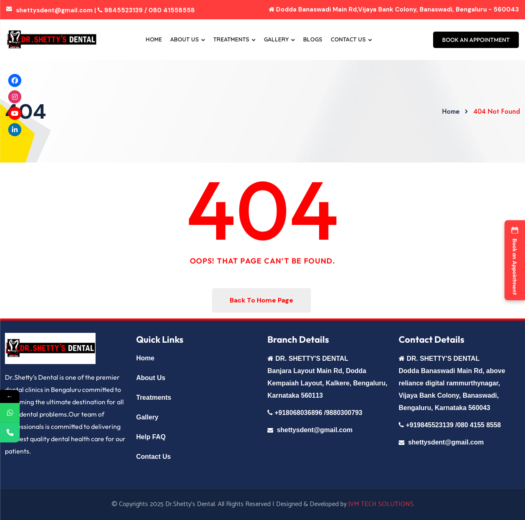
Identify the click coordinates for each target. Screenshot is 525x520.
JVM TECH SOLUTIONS (381, 504)
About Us (184, 39)
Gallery (276, 39)
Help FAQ (151, 436)
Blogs (312, 39)
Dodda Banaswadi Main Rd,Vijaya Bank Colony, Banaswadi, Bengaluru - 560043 (394, 9)
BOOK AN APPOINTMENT (476, 40)
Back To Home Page (261, 300)
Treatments (231, 39)
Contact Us (348, 39)
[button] (514, 260)
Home (154, 39)
